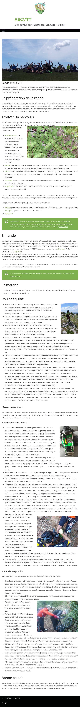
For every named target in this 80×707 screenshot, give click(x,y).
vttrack (7, 165)
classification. (63, 227)
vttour (7, 171)
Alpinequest (61, 249)
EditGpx (8, 207)
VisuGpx (8, 210)
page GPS (18, 252)
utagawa (8, 180)
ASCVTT (22, 19)
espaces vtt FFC (11, 135)
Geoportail (9, 213)
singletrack (9, 186)
